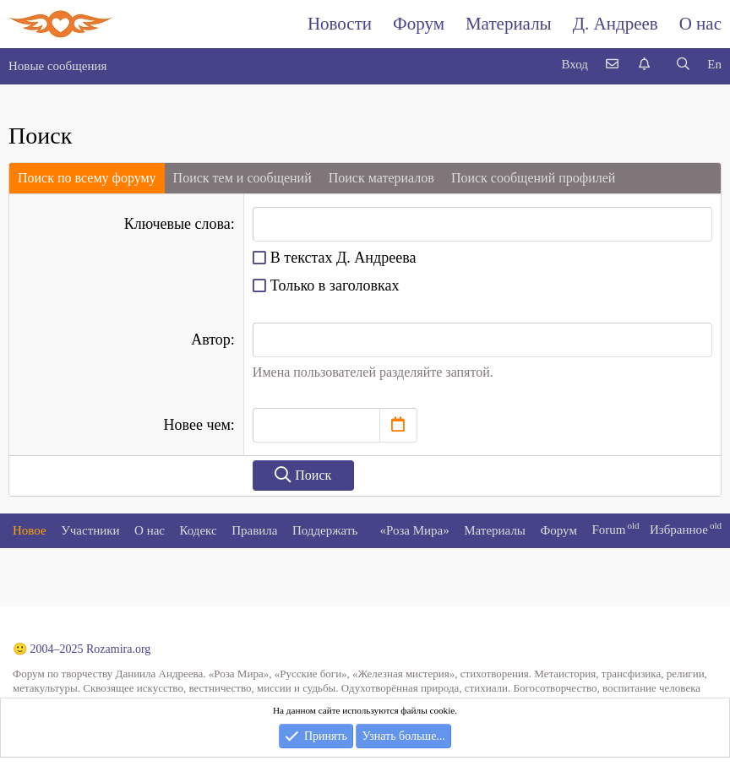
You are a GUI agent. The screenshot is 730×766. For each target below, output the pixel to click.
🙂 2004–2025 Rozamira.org (81, 649)
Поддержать (324, 530)
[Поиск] (683, 64)
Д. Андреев (615, 24)
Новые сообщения (57, 66)
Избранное (679, 529)
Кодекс (198, 530)
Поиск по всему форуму (87, 178)
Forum (608, 529)
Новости (340, 24)
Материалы (509, 24)
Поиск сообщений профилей (533, 178)
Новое (29, 530)
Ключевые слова (177, 223)
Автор (211, 339)
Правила (254, 530)
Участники (90, 530)
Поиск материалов (381, 178)
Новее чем (197, 424)
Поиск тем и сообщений (242, 178)
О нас (700, 24)
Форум (418, 24)
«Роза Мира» (414, 530)
